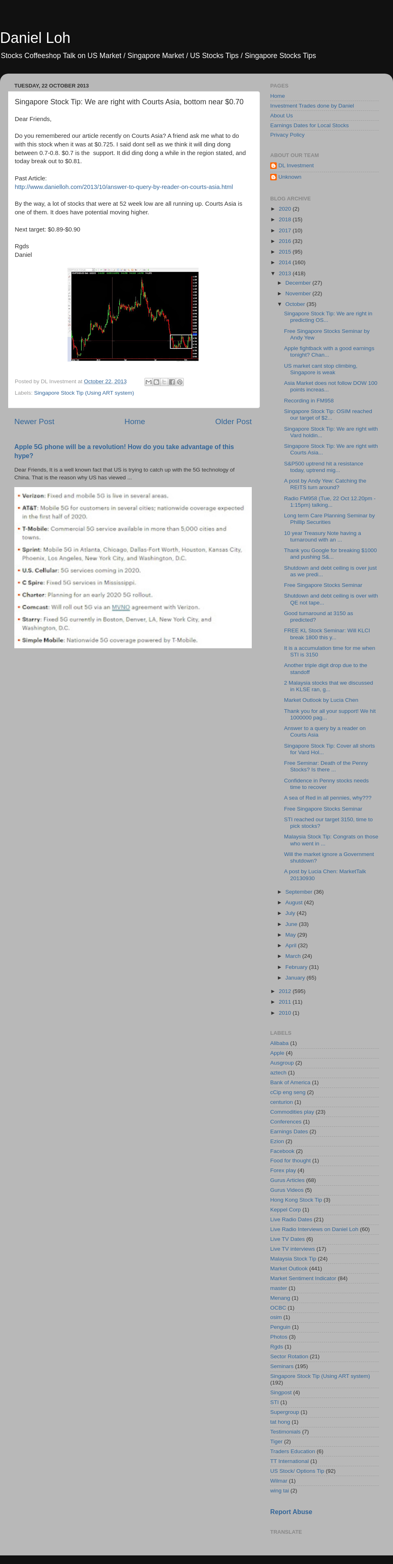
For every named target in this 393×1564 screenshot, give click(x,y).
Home (134, 421)
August (294, 902)
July (291, 913)
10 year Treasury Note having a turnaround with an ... (322, 536)
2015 (286, 252)
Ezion (277, 1141)
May (291, 935)
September (299, 892)
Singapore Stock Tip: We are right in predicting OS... (328, 316)
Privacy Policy (287, 135)
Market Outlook (289, 1268)
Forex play (283, 1170)
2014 (286, 262)
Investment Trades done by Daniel (312, 106)
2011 (286, 1002)
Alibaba (279, 1043)
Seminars (282, 1366)
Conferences (286, 1122)
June (292, 924)
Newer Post (34, 421)
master (278, 1288)
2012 (286, 991)
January (296, 978)
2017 (286, 230)
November (298, 293)
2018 (286, 219)
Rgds (276, 1347)
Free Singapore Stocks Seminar (323, 585)
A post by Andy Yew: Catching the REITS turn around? (325, 484)
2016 (286, 241)
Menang (280, 1298)
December (298, 283)
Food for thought (290, 1160)
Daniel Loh (35, 37)
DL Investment (296, 165)
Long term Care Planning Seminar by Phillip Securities (329, 518)
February (297, 967)
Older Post (233, 421)
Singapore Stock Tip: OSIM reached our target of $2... (328, 414)
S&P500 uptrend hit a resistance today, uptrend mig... (324, 467)
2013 (286, 273)
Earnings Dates (289, 1131)
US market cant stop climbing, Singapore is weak (320, 369)
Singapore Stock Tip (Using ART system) (84, 393)
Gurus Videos (287, 1190)
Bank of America (290, 1082)
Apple (277, 1053)
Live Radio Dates (291, 1219)
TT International (289, 1461)
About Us (281, 115)
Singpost (281, 1392)
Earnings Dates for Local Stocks (309, 125)
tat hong (280, 1422)
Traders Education (292, 1451)
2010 (286, 1013)
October (296, 304)
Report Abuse (291, 1511)
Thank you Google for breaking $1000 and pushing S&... (330, 553)
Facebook (282, 1151)
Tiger (276, 1441)
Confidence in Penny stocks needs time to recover (326, 784)
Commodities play (292, 1112)
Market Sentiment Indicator (303, 1278)
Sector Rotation (289, 1356)
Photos (278, 1337)
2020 (286, 209)
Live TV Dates (287, 1239)
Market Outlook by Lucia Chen (321, 700)
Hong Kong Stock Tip (296, 1200)
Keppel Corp (285, 1210)
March (293, 956)
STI (274, 1402)
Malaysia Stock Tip (293, 1259)
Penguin (280, 1327)
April (291, 945)
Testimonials (285, 1432)
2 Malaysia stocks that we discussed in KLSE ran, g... (328, 686)
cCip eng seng (287, 1092)
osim (276, 1317)
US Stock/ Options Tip (297, 1471)
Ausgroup (282, 1063)
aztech (278, 1073)
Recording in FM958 (309, 401)
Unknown (289, 177)
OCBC (278, 1308)
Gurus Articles (287, 1180)
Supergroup (284, 1412)
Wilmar (278, 1481)
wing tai (279, 1491)
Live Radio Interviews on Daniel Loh (314, 1229)
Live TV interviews (292, 1249)
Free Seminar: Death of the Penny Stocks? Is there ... (326, 766)
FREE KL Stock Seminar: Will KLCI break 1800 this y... (327, 633)
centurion (281, 1102)
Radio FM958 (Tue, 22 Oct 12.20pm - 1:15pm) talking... (330, 501)
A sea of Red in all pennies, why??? (328, 798)
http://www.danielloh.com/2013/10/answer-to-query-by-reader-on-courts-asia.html (124, 187)
